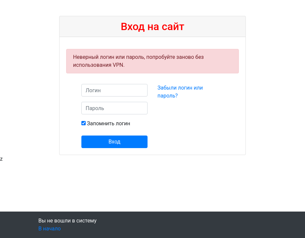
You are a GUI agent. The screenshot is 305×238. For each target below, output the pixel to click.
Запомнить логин (108, 123)
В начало (49, 228)
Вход (114, 142)
